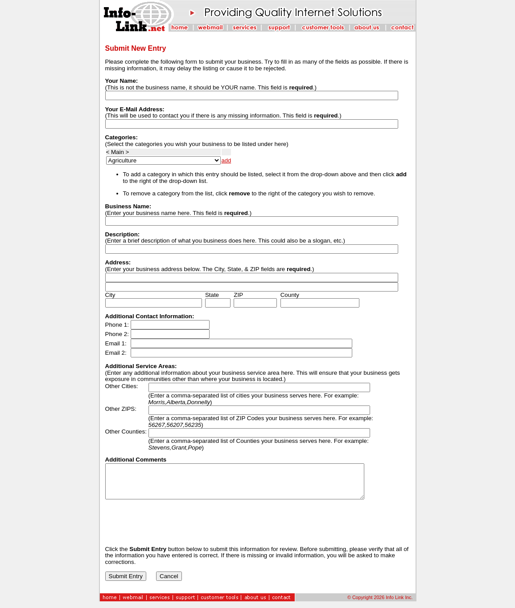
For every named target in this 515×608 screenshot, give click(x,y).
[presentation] (173, 529)
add (226, 160)
